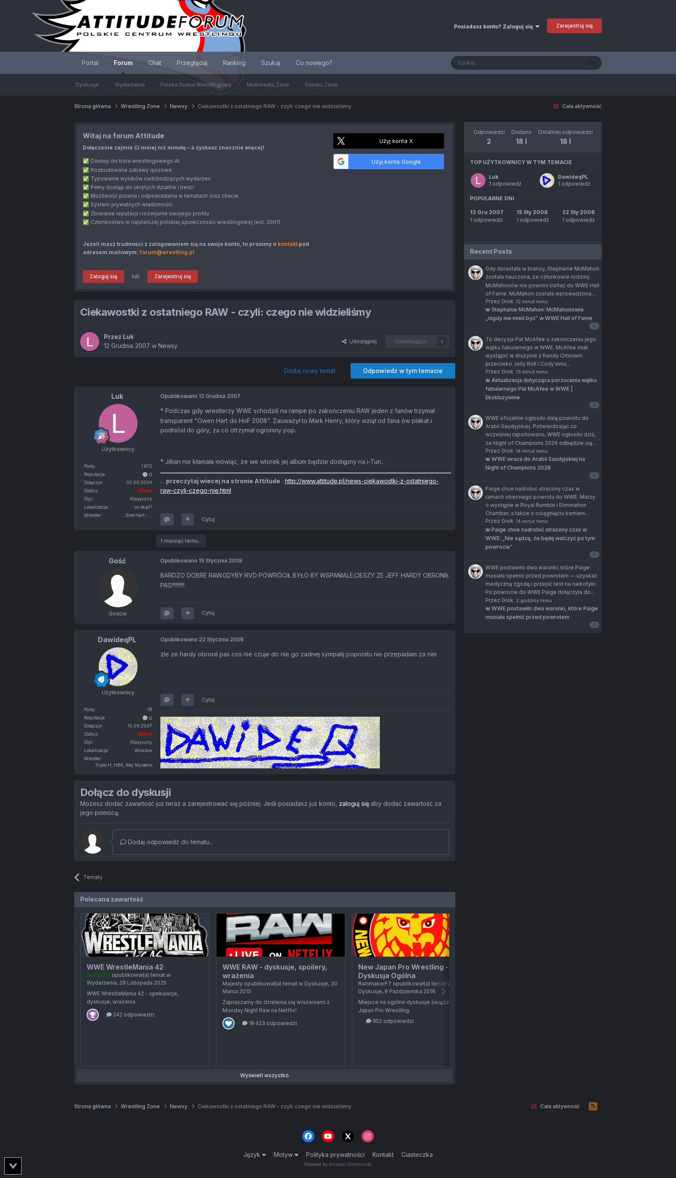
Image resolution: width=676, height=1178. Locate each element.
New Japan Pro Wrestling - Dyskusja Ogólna (403, 971)
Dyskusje (87, 84)
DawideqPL (573, 177)
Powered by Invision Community (338, 1164)
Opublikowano (200, 396)
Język (254, 1154)
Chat (154, 62)
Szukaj (270, 62)
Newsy (168, 345)
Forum (123, 66)
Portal (90, 62)
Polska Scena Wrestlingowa (195, 84)
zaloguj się (354, 803)
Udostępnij (359, 341)
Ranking (234, 62)
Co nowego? (314, 62)
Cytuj (208, 519)
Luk (493, 177)
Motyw (286, 1154)
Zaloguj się (103, 276)
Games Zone (321, 84)
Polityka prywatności (335, 1154)
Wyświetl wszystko (264, 1075)
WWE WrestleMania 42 (125, 967)
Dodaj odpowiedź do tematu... (166, 841)
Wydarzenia (130, 84)
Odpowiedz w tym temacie (403, 370)
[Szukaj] (495, 63)
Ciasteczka (417, 1154)
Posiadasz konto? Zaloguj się (496, 26)
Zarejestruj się (574, 25)
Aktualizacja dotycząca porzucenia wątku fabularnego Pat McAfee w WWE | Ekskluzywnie (541, 389)
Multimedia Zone (268, 84)
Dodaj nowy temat (309, 370)
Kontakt (383, 1154)
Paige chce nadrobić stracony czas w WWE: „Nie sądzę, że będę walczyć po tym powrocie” (540, 538)
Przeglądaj (192, 62)
